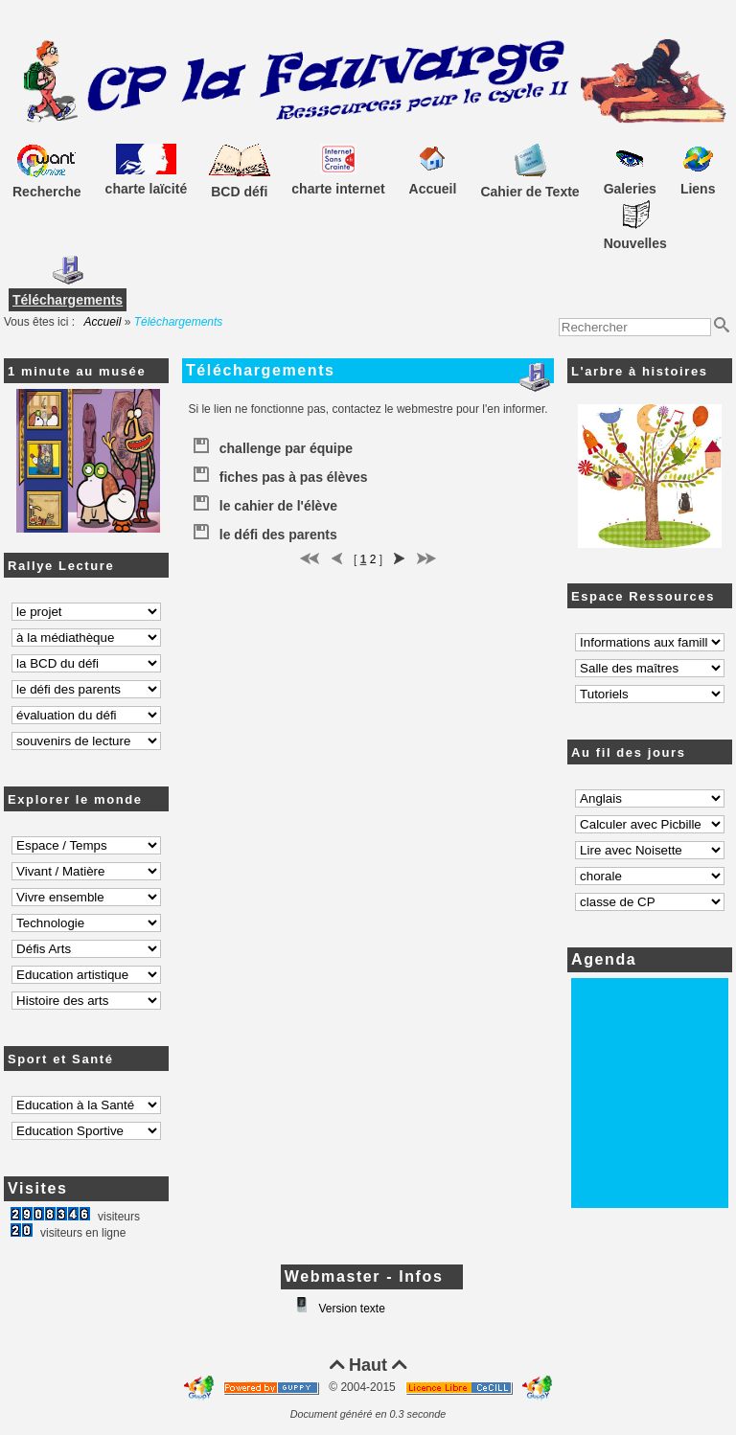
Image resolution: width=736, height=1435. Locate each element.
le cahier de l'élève (264, 501)
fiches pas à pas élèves (280, 473)
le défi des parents (264, 530)
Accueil (103, 322)
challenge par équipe (272, 444)
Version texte (350, 1308)
